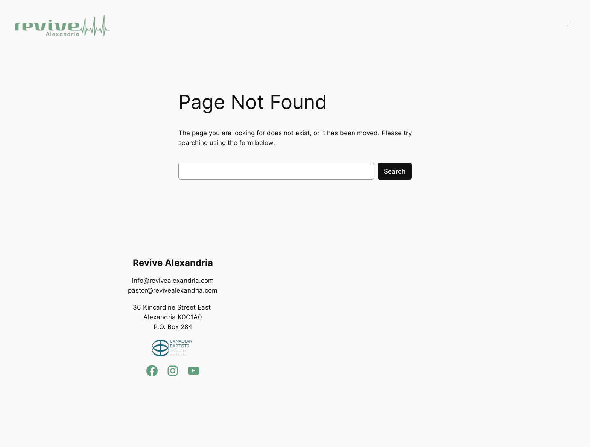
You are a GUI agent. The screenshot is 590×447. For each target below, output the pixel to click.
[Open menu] (570, 25)
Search (395, 171)
